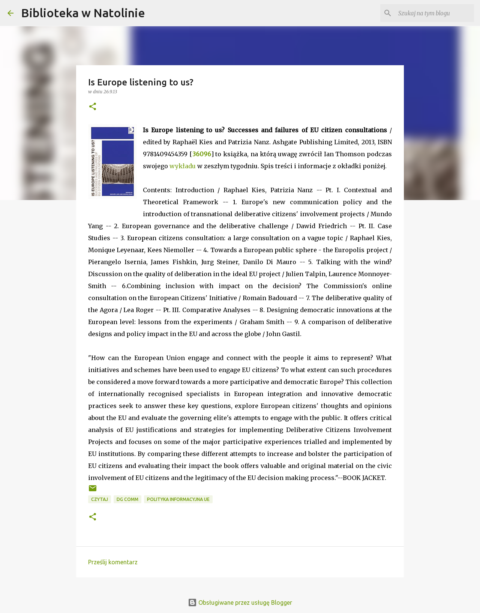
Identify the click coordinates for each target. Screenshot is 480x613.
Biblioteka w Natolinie (83, 12)
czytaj (99, 499)
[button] (92, 107)
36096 (201, 154)
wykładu (183, 166)
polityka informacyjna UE (178, 499)
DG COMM (127, 499)
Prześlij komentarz (113, 562)
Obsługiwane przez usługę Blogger (240, 602)
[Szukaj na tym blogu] (434, 13)
